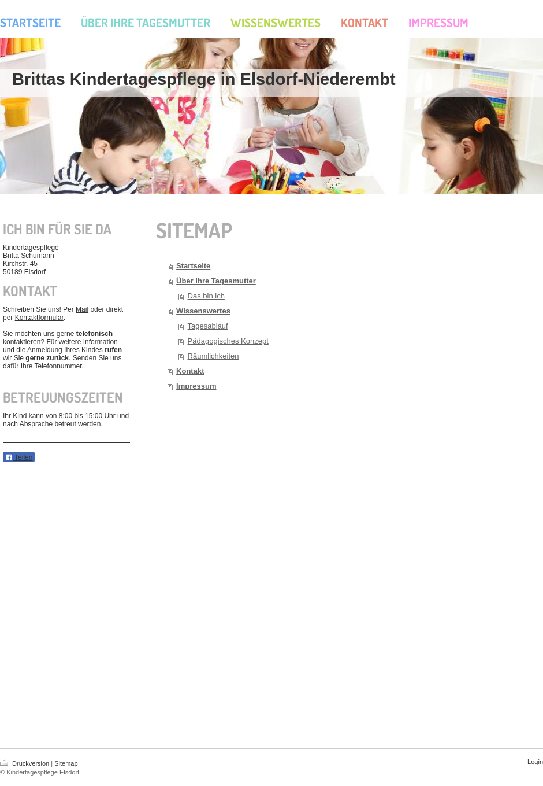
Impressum (196, 386)
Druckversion (25, 763)
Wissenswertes (203, 311)
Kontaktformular (39, 317)
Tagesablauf (208, 326)
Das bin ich (206, 295)
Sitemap (65, 763)
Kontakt (190, 371)
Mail (82, 309)
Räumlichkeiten (213, 356)
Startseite (193, 265)
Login (535, 761)
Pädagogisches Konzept (228, 341)
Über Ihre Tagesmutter (216, 280)
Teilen (18, 457)
